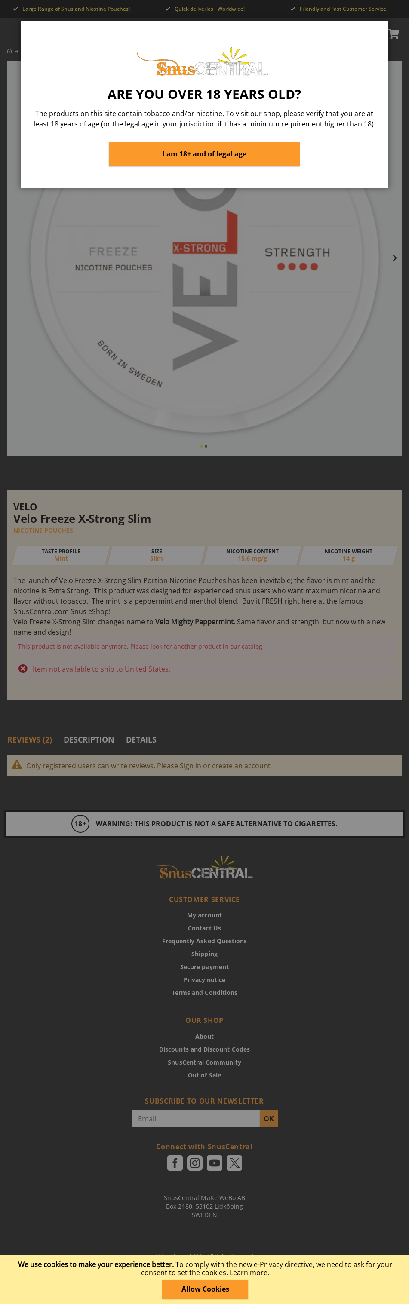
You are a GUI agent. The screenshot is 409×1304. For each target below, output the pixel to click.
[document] (205, 1280)
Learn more (249, 1272)
